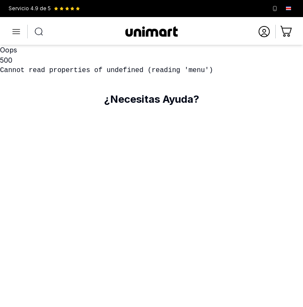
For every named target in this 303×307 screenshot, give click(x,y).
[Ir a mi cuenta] (264, 31)
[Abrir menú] (16, 31)
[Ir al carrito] (286, 31)
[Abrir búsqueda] (38, 31)
